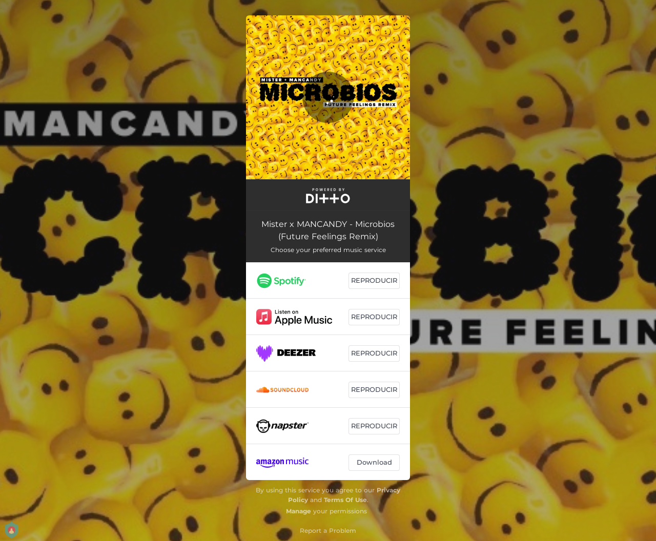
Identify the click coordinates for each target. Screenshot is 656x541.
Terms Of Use (345, 500)
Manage (298, 511)
